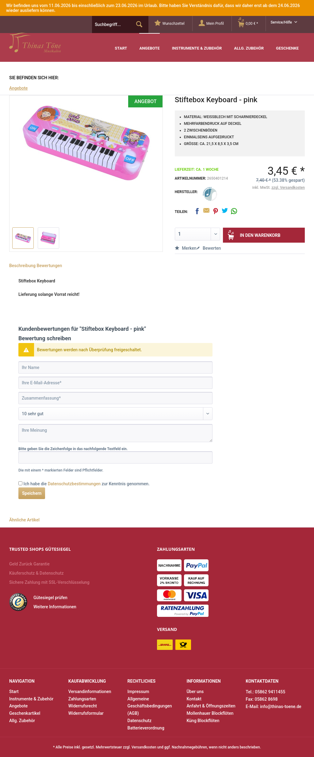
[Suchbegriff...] (120, 24)
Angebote (18, 705)
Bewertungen (49, 265)
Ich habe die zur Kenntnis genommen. (86, 483)
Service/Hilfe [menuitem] (281, 22)
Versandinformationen (89, 691)
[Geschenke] (287, 44)
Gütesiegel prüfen (50, 597)
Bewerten (208, 248)
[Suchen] (139, 24)
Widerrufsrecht (82, 705)
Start (14, 691)
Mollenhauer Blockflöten (209, 713)
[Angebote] (149, 43)
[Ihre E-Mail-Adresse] (115, 383)
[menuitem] (173, 23)
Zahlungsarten (82, 698)
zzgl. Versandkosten (288, 187)
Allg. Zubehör (22, 720)
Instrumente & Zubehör (31, 698)
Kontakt (193, 698)
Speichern (31, 493)
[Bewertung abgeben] (115, 413)
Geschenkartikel (24, 713)
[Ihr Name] (115, 367)
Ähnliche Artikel (24, 519)
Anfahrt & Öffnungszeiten (210, 705)
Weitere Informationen (54, 606)
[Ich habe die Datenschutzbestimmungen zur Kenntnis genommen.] (20, 483)
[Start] (121, 44)
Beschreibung (22, 265)
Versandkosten (144, 747)
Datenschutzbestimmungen (74, 483)
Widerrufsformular (86, 713)
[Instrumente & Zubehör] (197, 44)
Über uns (195, 691)
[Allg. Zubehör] (249, 44)
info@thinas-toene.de (280, 706)
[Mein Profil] (215, 23)
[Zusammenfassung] (115, 398)
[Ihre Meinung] (115, 433)
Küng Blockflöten (202, 720)
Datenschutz (139, 720)
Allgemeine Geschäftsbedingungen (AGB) (150, 706)
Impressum (138, 691)
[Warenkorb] (252, 23)
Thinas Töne (48, 42)
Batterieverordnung (146, 727)
